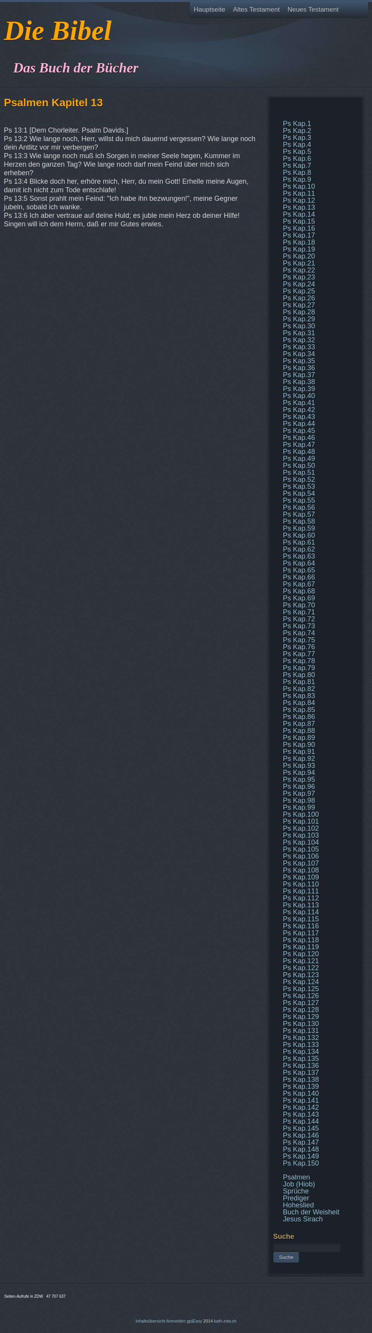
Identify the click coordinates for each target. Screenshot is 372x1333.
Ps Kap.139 (301, 1086)
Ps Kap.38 (299, 382)
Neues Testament (313, 9)
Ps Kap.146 (301, 1135)
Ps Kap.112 (301, 898)
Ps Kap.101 (301, 821)
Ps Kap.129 (301, 1017)
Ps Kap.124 (301, 982)
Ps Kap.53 (299, 486)
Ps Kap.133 (301, 1044)
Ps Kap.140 (301, 1093)
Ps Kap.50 (299, 465)
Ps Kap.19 (299, 249)
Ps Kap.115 (301, 919)
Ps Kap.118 (301, 940)
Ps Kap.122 (301, 968)
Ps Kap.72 (299, 619)
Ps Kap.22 (299, 270)
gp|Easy (194, 1321)
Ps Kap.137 (301, 1072)
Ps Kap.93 (299, 765)
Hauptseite (209, 9)
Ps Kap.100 (301, 814)
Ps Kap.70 (299, 605)
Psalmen (296, 1177)
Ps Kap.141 (301, 1100)
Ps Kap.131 (301, 1031)
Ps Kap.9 (297, 179)
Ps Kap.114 (301, 912)
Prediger (296, 1198)
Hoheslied (298, 1205)
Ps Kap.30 (299, 326)
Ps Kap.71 (299, 612)
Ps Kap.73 (299, 626)
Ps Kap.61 (299, 542)
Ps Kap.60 (299, 535)
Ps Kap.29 (299, 319)
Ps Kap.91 (299, 751)
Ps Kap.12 (299, 200)
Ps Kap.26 (299, 298)
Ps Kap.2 (297, 131)
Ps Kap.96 (299, 786)
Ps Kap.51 (299, 472)
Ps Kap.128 (301, 1010)
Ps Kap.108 (301, 870)
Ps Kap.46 (299, 437)
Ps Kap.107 (301, 863)
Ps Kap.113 (301, 905)
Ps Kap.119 (301, 947)
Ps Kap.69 (299, 598)
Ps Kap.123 (301, 975)
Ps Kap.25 (299, 291)
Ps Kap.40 (299, 396)
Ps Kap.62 (299, 549)
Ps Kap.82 (299, 689)
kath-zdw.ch (225, 1321)
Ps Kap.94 (299, 772)
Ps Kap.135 (301, 1058)
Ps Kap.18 (299, 242)
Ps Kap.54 (299, 493)
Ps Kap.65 (299, 570)
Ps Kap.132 (301, 1038)
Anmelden (176, 1321)
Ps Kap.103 (301, 835)
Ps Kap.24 (299, 284)
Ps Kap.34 (299, 354)
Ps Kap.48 (299, 451)
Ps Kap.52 (299, 479)
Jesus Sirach (303, 1219)
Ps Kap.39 (299, 389)
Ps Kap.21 (299, 263)
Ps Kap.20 (299, 256)
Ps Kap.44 (299, 424)
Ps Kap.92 (299, 758)
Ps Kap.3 (297, 137)
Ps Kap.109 (301, 877)
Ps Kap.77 (299, 654)
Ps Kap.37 (299, 375)
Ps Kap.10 (299, 186)
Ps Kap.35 (299, 361)
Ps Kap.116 (301, 926)
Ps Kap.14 (299, 214)
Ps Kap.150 (301, 1163)
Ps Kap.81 (299, 682)
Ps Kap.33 (299, 347)
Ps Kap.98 (299, 800)
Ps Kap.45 (299, 431)
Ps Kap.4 (297, 144)
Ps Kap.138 (301, 1079)
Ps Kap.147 (301, 1142)
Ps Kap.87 (299, 724)
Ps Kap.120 (301, 954)
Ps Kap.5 (297, 151)
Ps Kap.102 (301, 828)
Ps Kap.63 (299, 556)
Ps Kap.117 (301, 933)
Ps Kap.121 (301, 961)
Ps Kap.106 (301, 856)
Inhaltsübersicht (150, 1321)
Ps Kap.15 (299, 221)
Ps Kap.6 (297, 158)
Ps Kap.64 (299, 563)
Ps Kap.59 (299, 528)
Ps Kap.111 (301, 891)
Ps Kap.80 (299, 675)
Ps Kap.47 (299, 444)
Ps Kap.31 (299, 333)
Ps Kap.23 (299, 277)
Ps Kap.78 (299, 661)
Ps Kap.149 (301, 1156)
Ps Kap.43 (299, 417)
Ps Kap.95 (299, 779)
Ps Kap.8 (297, 172)
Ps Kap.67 (299, 584)
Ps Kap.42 (299, 410)
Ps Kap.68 (299, 591)
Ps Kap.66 (299, 577)
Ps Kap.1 (297, 124)
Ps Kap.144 (301, 1121)
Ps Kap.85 (299, 710)
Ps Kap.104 (301, 842)
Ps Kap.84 (299, 703)
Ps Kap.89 (299, 738)
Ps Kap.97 (299, 793)
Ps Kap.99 (299, 807)
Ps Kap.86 (299, 717)
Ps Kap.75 (299, 640)
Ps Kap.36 (299, 368)
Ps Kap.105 (301, 849)
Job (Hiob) (299, 1184)
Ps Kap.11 (299, 193)
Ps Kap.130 (301, 1024)
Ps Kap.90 (299, 744)
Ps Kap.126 (301, 996)
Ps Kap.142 (301, 1107)
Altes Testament (256, 9)
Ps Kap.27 (299, 305)
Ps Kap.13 (299, 207)
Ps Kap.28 (299, 312)
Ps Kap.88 (299, 731)
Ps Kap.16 (299, 228)
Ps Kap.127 (301, 1003)
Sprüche (296, 1191)
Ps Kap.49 (299, 458)
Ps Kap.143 (301, 1114)
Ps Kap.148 (301, 1149)
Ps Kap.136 (301, 1065)
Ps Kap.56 (299, 507)
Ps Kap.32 (299, 340)
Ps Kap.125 (301, 989)
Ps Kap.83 (299, 696)
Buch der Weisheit (311, 1212)
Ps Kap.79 (299, 668)
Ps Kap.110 (301, 884)
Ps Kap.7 (297, 165)
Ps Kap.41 (299, 403)
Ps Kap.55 (299, 500)
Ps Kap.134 (301, 1051)
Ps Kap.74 (299, 633)
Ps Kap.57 (299, 514)
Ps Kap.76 (299, 647)
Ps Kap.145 (301, 1128)
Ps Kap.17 (299, 235)
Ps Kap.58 (299, 521)
